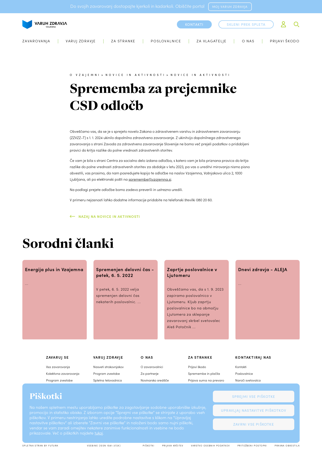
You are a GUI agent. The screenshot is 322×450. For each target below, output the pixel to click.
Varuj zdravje (81, 41)
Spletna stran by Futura (40, 445)
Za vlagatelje (211, 41)
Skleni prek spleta (246, 24)
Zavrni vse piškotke (253, 424)
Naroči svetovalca (248, 380)
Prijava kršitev (172, 445)
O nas (248, 41)
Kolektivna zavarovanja (62, 373)
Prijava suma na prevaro (206, 380)
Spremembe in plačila (204, 373)
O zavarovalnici (152, 367)
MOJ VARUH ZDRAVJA (230, 6)
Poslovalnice (166, 41)
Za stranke (123, 41)
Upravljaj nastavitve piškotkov (253, 410)
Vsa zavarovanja (58, 367)
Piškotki (148, 445)
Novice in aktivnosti (135, 75)
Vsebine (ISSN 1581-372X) (104, 445)
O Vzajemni (85, 75)
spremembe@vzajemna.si (150, 179)
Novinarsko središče (155, 380)
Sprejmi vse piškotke (253, 396)
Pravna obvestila (287, 445)
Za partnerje (150, 373)
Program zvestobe (59, 380)
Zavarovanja (36, 41)
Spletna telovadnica (107, 380)
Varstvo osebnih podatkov (210, 445)
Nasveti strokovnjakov (108, 367)
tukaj (99, 433)
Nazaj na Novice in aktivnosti (109, 216)
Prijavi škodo (285, 41)
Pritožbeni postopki (252, 445)
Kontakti (240, 367)
